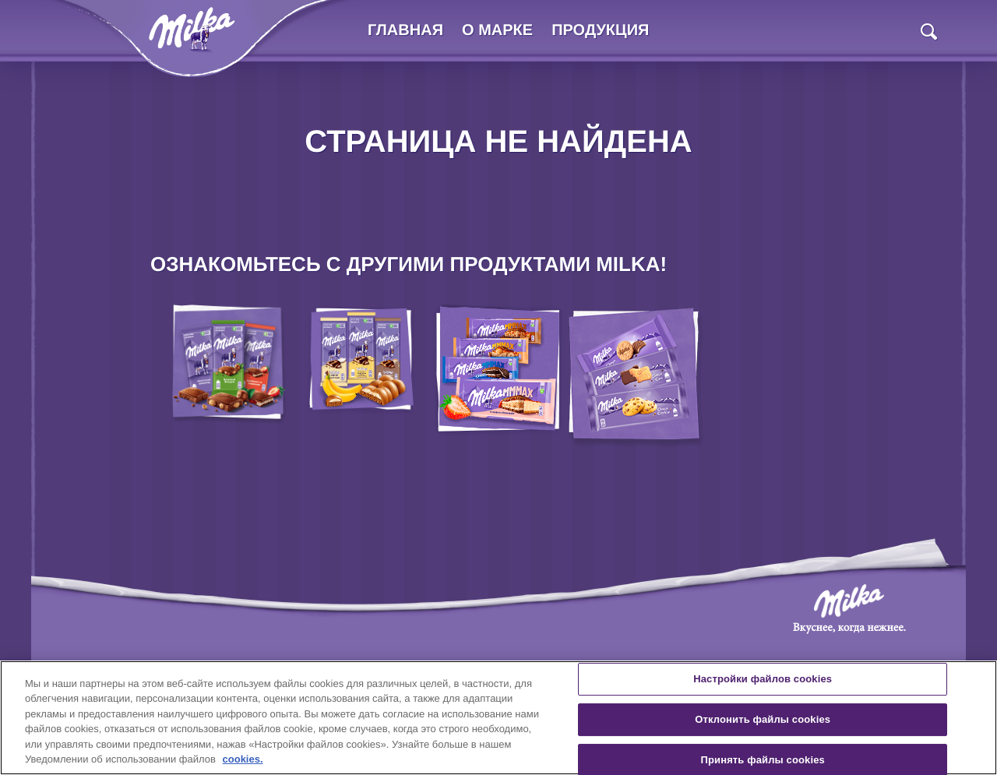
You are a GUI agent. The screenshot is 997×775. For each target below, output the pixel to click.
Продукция (600, 30)
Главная (405, 30)
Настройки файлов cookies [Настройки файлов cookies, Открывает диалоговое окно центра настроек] (762, 679)
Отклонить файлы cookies (762, 719)
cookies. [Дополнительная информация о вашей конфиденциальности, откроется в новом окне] (243, 759)
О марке (497, 30)
